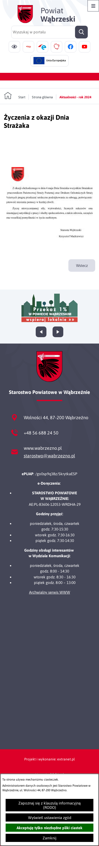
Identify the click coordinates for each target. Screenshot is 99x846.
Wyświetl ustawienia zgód (49, 817)
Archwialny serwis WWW (49, 592)
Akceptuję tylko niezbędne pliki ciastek (49, 828)
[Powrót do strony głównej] (14, 96)
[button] (49, 242)
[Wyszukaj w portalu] (49, 32)
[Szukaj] (81, 32)
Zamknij (49, 838)
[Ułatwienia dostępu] (14, 46)
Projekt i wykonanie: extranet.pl (49, 759)
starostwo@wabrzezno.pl (49, 455)
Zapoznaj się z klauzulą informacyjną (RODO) (49, 805)
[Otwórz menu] (93, 5)
